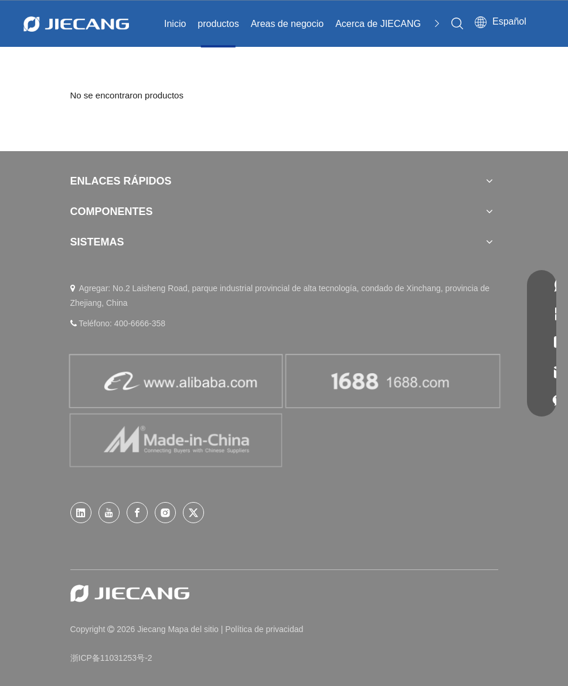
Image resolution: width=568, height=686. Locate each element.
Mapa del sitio (194, 629)
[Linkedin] (80, 512)
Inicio (175, 24)
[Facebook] (137, 512)
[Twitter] (193, 512)
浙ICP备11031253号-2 (111, 658)
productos (218, 24)
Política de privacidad (264, 629)
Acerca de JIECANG (378, 24)
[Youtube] (109, 512)
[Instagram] (165, 512)
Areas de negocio (287, 24)
